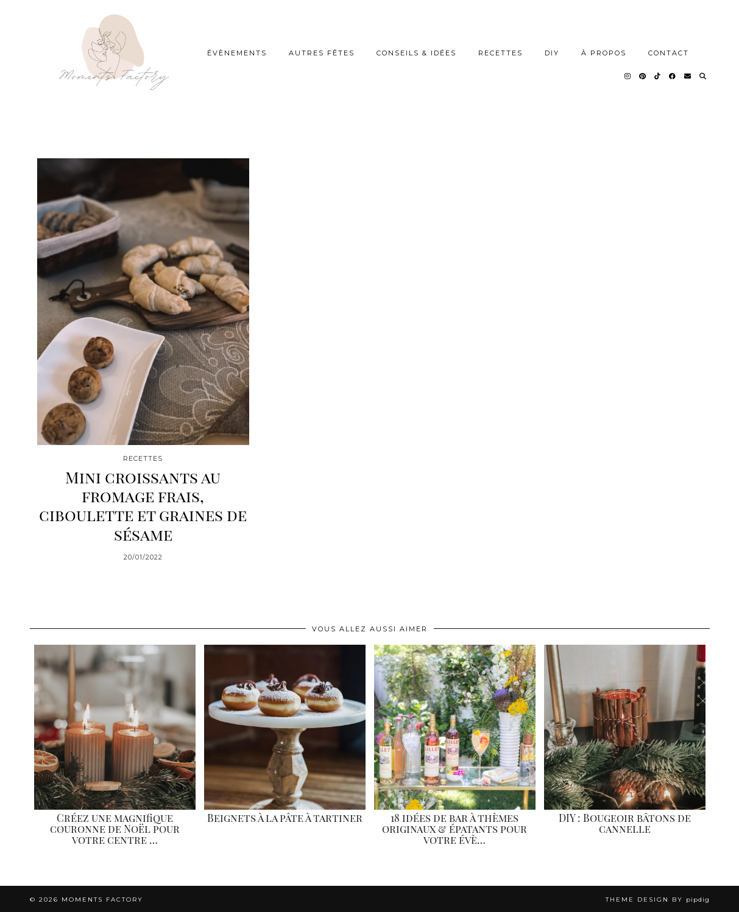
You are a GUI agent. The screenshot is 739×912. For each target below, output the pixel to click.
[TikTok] (658, 74)
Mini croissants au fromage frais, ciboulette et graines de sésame (143, 504)
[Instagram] (628, 74)
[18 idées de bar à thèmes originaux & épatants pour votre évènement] (455, 725)
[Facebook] (673, 74)
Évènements (237, 51)
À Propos (603, 51)
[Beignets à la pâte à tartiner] (285, 725)
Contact (668, 51)
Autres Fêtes (322, 51)
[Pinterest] (643, 74)
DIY (552, 51)
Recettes (500, 51)
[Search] (703, 74)
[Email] (688, 74)
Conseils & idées (416, 51)
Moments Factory (102, 898)
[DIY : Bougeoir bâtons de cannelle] (624, 725)
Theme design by (658, 898)
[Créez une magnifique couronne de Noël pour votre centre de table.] (115, 725)
